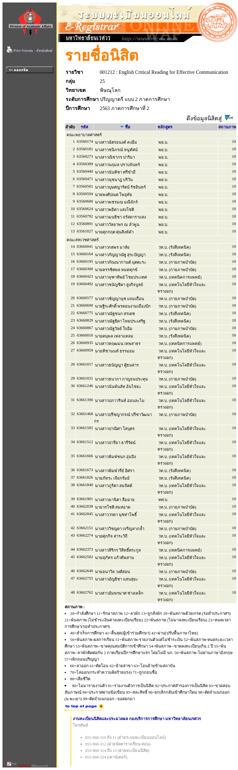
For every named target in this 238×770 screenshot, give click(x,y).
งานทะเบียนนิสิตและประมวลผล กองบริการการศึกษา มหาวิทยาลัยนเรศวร (137, 718)
